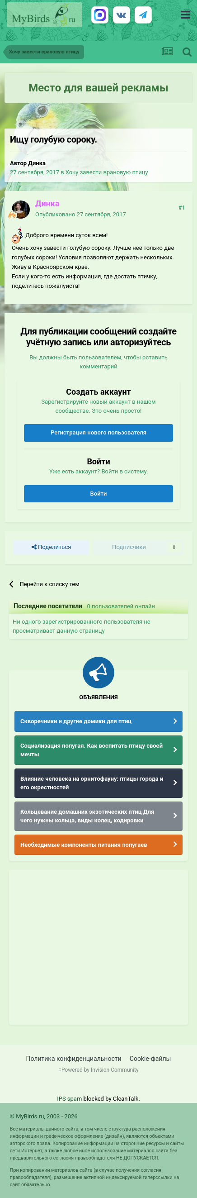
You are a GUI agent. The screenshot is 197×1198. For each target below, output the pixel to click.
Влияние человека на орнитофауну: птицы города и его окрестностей (91, 783)
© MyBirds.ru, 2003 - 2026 (44, 1116)
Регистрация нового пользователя (98, 432)
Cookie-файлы (150, 1058)
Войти (98, 493)
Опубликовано (80, 214)
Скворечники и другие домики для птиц (75, 721)
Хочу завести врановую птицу (107, 172)
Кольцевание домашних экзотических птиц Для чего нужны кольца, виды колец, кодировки (87, 816)
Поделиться (51, 547)
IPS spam (69, 1098)
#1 (181, 207)
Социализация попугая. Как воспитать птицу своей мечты (91, 750)
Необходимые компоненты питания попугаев (83, 844)
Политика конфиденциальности (74, 1058)
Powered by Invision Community (100, 1070)
